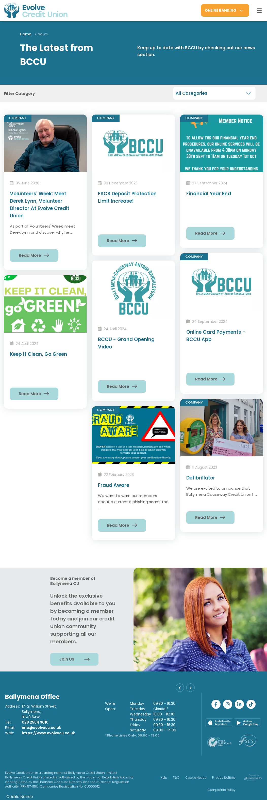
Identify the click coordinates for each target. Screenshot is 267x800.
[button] (180, 687)
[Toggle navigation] (259, 10)
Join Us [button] (66, 659)
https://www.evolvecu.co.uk (48, 732)
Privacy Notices (224, 777)
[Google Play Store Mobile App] (247, 722)
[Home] (31, 10)
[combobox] (214, 93)
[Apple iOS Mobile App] (219, 722)
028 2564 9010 (35, 722)
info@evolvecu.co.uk (41, 727)
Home (25, 34)
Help (163, 777)
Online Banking (220, 10)
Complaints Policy (221, 790)
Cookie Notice (195, 777)
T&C (176, 777)
